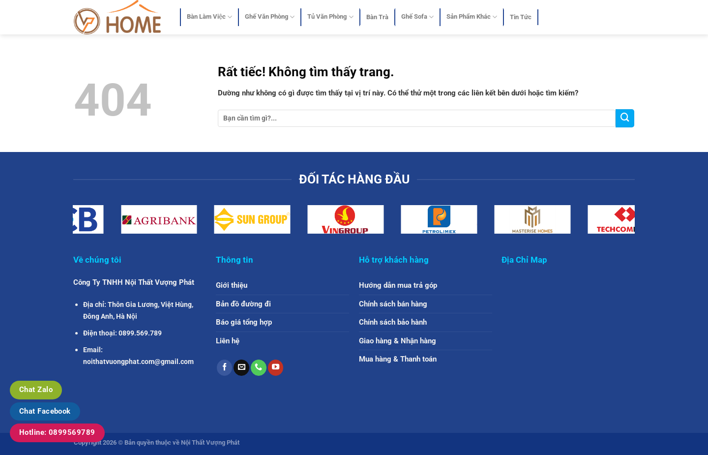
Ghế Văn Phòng (270, 17)
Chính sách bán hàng (393, 304)
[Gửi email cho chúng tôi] (241, 367)
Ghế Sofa (417, 17)
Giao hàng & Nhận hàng (397, 340)
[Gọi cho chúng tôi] (258, 367)
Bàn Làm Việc (209, 17)
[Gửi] (625, 118)
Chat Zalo (36, 389)
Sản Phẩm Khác (471, 17)
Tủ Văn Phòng (330, 17)
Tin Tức (520, 17)
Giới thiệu (231, 285)
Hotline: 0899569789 (57, 432)
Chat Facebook (45, 411)
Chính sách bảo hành (393, 322)
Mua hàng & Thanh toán (398, 359)
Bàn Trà (377, 17)
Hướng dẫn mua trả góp (398, 285)
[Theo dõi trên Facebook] (225, 367)
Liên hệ (227, 340)
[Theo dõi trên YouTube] (276, 367)
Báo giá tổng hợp (244, 322)
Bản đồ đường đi (243, 304)
